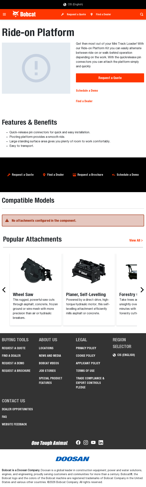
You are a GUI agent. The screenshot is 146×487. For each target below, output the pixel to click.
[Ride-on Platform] (36, 68)
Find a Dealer (103, 14)
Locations (46, 348)
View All (136, 240)
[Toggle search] (140, 14)
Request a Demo (13, 363)
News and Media (50, 355)
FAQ (4, 417)
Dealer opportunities (17, 409)
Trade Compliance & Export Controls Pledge (90, 383)
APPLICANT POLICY (88, 363)
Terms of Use (85, 371)
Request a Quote (76, 14)
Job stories (47, 371)
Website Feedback (14, 424)
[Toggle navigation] (5, 14)
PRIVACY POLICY (86, 348)
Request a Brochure (90, 174)
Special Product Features (50, 381)
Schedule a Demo (87, 90)
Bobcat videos (49, 363)
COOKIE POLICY (85, 355)
